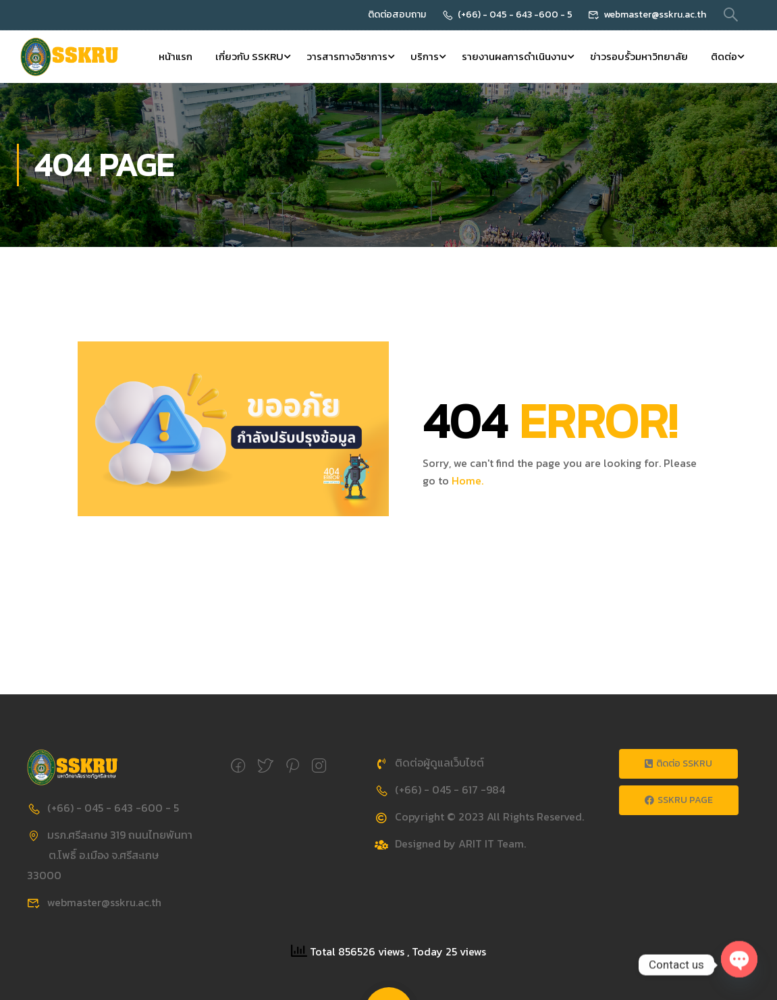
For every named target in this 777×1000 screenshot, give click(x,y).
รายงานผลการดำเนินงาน (514, 57)
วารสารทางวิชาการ (346, 57)
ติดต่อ (724, 57)
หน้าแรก (175, 57)
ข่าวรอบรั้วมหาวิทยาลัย (639, 57)
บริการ (424, 57)
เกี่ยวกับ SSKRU (249, 57)
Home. (467, 482)
